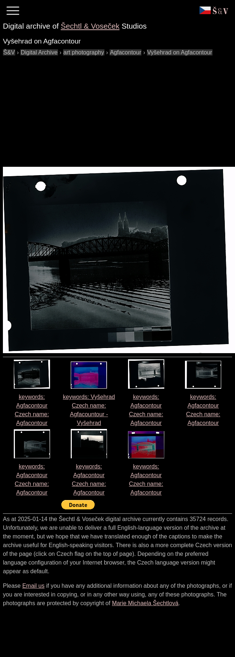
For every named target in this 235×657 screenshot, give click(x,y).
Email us (33, 586)
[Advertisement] (98, 107)
